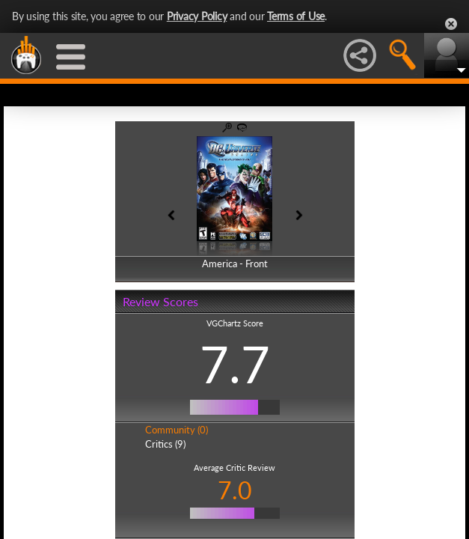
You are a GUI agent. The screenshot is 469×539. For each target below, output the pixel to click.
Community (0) (176, 430)
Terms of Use (296, 16)
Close (451, 24)
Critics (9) (165, 444)
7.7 (235, 364)
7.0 (235, 490)
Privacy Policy (197, 16)
